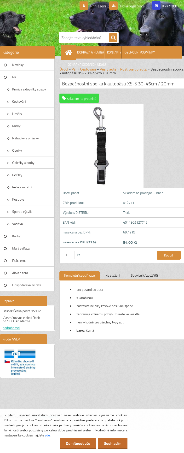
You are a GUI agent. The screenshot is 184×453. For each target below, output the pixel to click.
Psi (14, 76)
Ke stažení (113, 275)
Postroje (18, 199)
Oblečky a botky (23, 162)
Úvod (63, 69)
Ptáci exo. (19, 260)
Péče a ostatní (22, 187)
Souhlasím (112, 443)
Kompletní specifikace (79, 275)
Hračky (17, 113)
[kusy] (69, 255)
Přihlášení (98, 6)
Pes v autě (108, 69)
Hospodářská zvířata (26, 284)
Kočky (16, 235)
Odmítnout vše (78, 443)
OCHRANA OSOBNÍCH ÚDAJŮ (87, 64)
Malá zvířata (21, 248)
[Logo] (120, 15)
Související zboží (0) (144, 275)
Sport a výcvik (22, 211)
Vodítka (17, 223)
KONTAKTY (114, 52)
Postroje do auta (133, 69)
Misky (16, 125)
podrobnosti (11, 327)
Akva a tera (20, 272)
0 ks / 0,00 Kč (171, 5)
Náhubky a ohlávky (25, 138)
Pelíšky (17, 174)
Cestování (19, 101)
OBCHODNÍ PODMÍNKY (140, 52)
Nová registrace (132, 6)
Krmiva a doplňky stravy (29, 89)
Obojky (17, 150)
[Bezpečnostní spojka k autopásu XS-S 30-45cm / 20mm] (102, 105)
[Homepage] (69, 52)
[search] (113, 37)
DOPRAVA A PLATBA (90, 52)
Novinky (17, 64)
